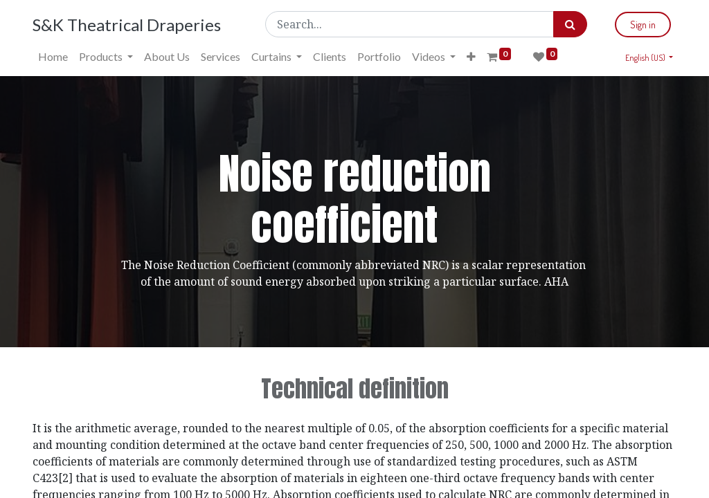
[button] (471, 57)
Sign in (643, 24)
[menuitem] (53, 57)
